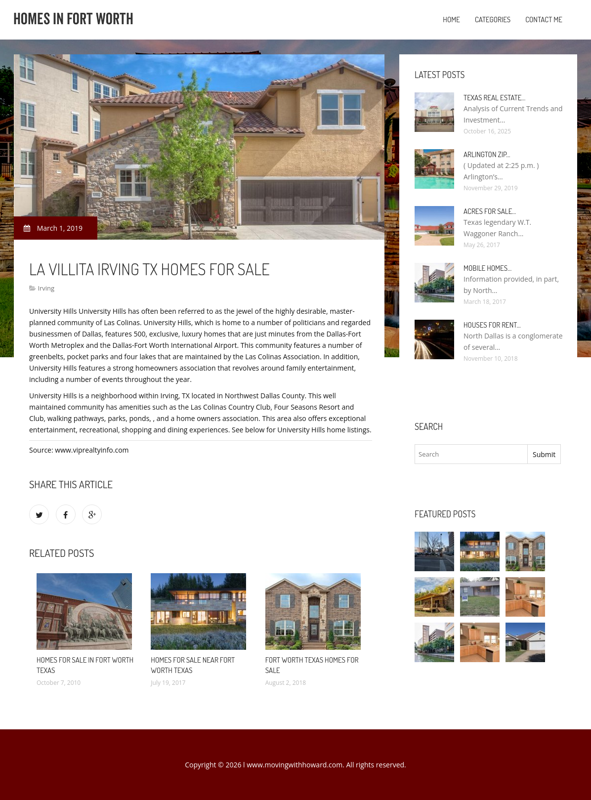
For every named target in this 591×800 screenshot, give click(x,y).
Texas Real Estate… (494, 97)
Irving (46, 288)
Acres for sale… (490, 211)
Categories (492, 19)
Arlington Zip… (487, 154)
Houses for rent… (492, 325)
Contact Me (543, 19)
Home (451, 19)
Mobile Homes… (487, 268)
